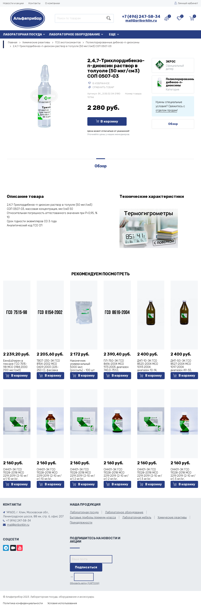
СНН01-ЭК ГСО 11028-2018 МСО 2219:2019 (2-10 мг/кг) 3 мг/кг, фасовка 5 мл (149, 476)
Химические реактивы (36, 42)
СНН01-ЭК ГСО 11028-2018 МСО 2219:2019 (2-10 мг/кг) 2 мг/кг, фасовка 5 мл (82, 476)
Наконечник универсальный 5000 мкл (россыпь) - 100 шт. (82, 365)
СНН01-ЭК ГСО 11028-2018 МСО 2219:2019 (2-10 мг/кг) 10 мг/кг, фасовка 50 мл (49, 476)
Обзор (173, 124)
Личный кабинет (186, 3)
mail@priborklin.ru (141, 20)
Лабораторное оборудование (74, 34)
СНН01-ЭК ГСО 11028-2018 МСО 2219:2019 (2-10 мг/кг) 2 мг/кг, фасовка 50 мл (116, 476)
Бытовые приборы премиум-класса (93, 517)
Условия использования (62, 603)
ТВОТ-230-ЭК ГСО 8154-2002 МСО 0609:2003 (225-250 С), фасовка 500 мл (48, 367)
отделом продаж (166, 110)
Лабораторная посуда (22, 34)
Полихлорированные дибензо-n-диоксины (112, 42)
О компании (52, 3)
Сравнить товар (101, 87)
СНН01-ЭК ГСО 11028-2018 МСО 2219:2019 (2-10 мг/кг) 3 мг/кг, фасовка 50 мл (183, 476)
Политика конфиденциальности (23, 603)
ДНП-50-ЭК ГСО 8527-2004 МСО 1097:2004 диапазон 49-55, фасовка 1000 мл (182, 367)
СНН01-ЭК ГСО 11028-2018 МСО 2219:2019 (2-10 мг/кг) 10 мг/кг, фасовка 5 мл (15, 476)
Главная (12, 42)
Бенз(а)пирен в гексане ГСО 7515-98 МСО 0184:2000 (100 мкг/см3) (15, 365)
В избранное (99, 83)
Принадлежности (81, 522)
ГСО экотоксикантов (68, 42)
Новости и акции (13, 3)
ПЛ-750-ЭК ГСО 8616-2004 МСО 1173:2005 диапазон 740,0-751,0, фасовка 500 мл (116, 367)
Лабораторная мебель (136, 517)
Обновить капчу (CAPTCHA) (84, 583)
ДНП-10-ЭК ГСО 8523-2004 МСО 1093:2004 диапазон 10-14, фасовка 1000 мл (148, 367)
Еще (112, 34)
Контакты (34, 3)
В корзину (107, 121)
